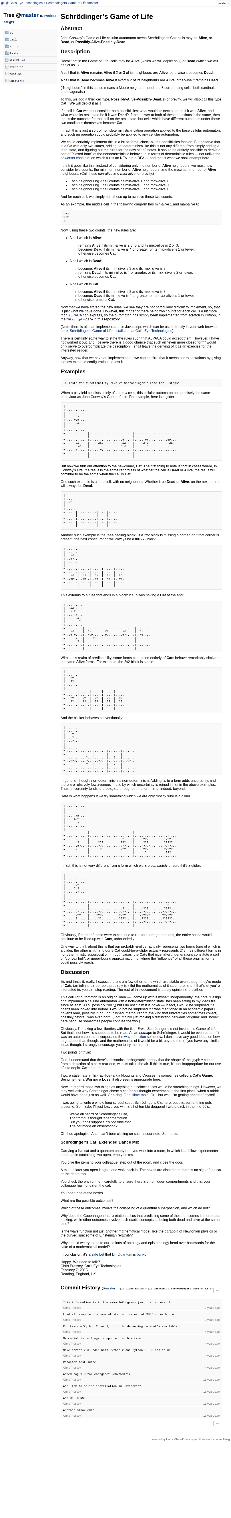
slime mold (139, 1171)
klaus (169, 1515)
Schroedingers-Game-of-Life (66, 3)
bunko (142, 1330)
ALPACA (75, 317)
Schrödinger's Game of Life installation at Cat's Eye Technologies (121, 333)
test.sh (16, 74)
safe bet (98, 1330)
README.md (17, 60)
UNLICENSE (17, 81)
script (15, 46)
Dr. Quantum (122, 1330)
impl (13, 39)
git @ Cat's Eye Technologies (22, 3)
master (93, 3)
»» (217, 1366)
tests (14, 53)
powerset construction (78, 158)
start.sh (16, 67)
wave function (135, 1113)
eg (12, 32)
